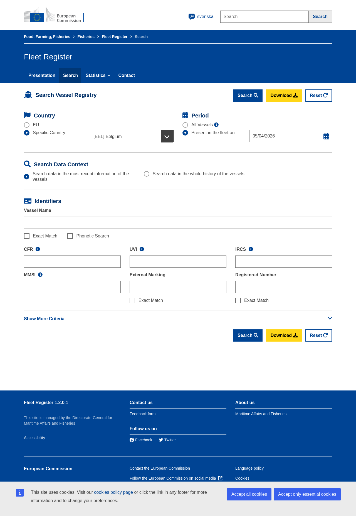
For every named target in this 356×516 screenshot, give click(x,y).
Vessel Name (37, 210)
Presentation (41, 75)
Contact (126, 75)
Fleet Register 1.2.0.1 (46, 402)
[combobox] (132, 136)
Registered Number (255, 274)
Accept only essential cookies (307, 494)
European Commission (48, 468)
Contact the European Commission (160, 468)
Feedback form (142, 414)
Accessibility (34, 437)
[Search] (320, 17)
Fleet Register (115, 36)
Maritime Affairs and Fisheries (260, 414)
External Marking (147, 274)
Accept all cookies (249, 494)
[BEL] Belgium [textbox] (107, 136)
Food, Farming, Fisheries (47, 36)
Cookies (242, 478)
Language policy (249, 468)
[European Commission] (57, 15)
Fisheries (85, 36)
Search (70, 75)
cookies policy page (113, 492)
